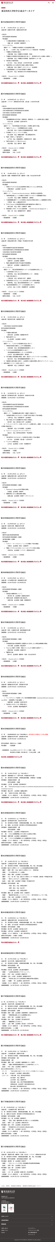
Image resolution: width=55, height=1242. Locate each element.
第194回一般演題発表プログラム (30, 222)
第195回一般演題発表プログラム (30, 157)
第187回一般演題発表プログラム (30, 666)
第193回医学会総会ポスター (9, 300)
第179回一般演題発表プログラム (30, 1035)
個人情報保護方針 (32, 1232)
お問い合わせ (4, 1228)
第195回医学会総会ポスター (9, 157)
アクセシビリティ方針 (33, 1230)
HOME (3, 1186)
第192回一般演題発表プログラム (30, 377)
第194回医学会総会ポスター (9, 222)
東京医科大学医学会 (16, 1186)
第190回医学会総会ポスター (9, 507)
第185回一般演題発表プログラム (10, 757)
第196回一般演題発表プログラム (30, 83)
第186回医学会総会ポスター (9, 718)
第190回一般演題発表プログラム (30, 507)
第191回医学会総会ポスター (9, 457)
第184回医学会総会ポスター (9, 802)
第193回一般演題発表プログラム (30, 300)
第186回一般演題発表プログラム (30, 718)
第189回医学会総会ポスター (9, 561)
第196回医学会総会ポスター (9, 83)
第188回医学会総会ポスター (9, 611)
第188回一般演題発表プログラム (30, 611)
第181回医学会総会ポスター (9, 942)
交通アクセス (4, 1230)
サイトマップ (31, 1234)
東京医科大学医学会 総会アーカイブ (32, 1186)
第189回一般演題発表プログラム (30, 561)
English (3, 1232)
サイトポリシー (32, 1228)
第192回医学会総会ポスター (9, 377)
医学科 (8, 1186)
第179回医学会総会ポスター (9, 1035)
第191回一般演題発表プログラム (30, 457)
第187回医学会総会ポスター (9, 666)
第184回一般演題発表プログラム (30, 802)
